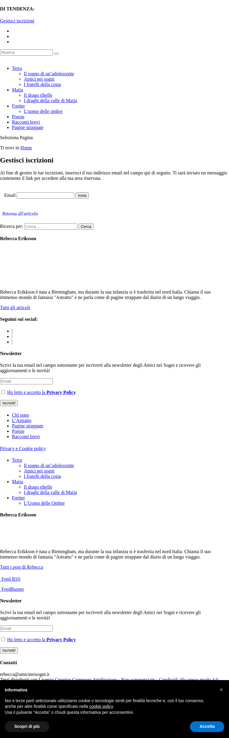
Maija (17, 89)
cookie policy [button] (101, 706)
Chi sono (20, 415)
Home (26, 147)
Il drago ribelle (38, 95)
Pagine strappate (27, 127)
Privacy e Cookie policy (23, 448)
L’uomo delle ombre (43, 111)
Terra (17, 68)
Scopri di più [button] (27, 726)
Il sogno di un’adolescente (49, 73)
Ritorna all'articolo (19, 213)
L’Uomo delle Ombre (44, 503)
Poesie (18, 116)
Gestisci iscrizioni (17, 20)
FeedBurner (12, 589)
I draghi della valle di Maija (50, 100)
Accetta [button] (207, 726)
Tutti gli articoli (15, 307)
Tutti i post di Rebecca (21, 567)
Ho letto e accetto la (41, 392)
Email (10, 195)
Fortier (18, 105)
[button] (221, 689)
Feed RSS (10, 578)
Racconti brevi (26, 122)
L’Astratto (21, 420)
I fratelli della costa (42, 84)
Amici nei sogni (39, 79)
